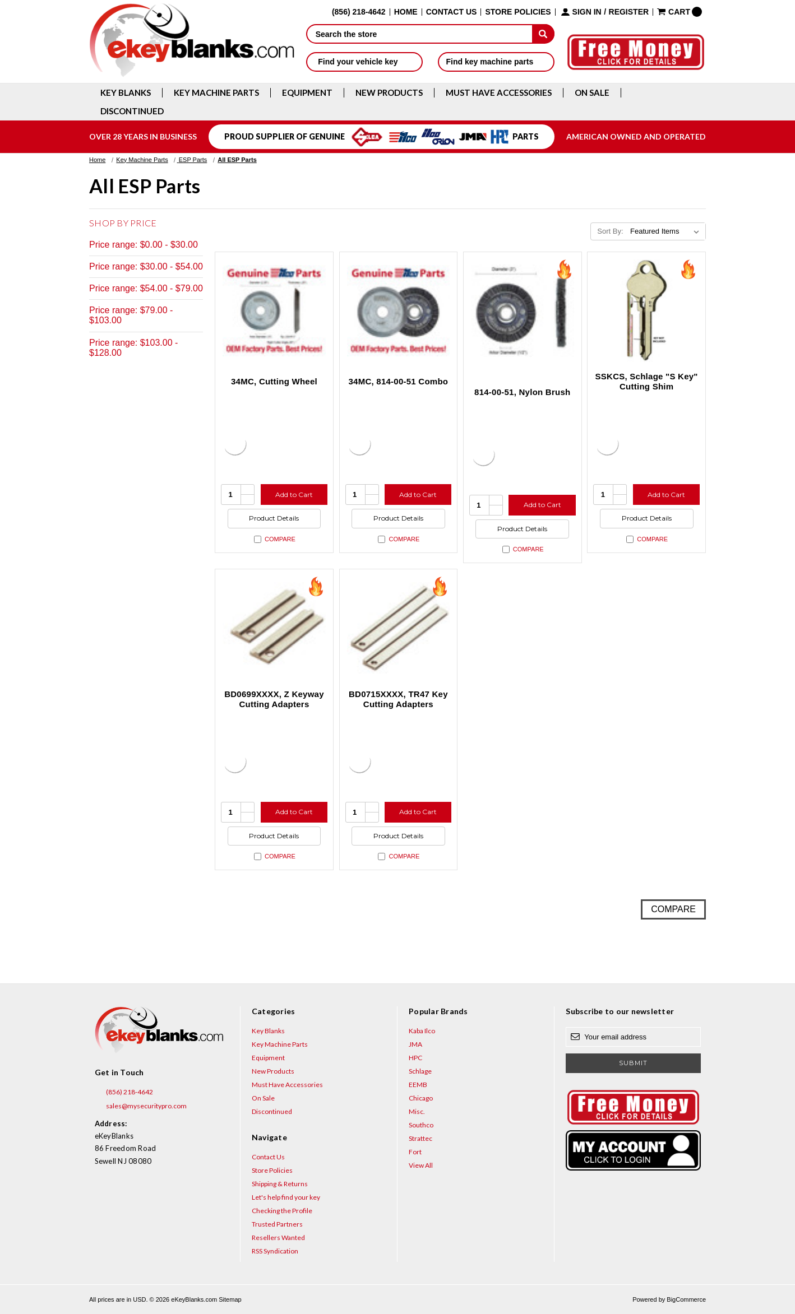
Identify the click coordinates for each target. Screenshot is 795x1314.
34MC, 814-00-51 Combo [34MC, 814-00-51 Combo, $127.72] (398, 381)
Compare (274, 539)
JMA (415, 1044)
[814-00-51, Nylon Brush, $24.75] (522, 311)
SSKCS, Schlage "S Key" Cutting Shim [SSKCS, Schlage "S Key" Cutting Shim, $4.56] (646, 381)
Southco (421, 1125)
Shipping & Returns (280, 1184)
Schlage (420, 1071)
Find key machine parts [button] (496, 61)
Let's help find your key (286, 1197)
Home (406, 12)
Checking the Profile (282, 1210)
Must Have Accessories (499, 92)
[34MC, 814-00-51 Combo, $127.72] (398, 311)
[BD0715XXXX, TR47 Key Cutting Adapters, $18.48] (398, 628)
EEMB (418, 1084)
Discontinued (132, 111)
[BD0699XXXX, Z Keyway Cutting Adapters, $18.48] (274, 628)
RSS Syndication (275, 1251)
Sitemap (230, 1299)
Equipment (307, 92)
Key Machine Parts (216, 92)
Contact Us (451, 12)
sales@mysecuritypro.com (141, 1106)
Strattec (420, 1138)
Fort (415, 1152)
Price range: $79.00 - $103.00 (131, 315)
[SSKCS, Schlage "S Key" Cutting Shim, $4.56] (646, 311)
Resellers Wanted (278, 1237)
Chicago (421, 1098)
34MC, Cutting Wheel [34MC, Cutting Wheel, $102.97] (274, 381)
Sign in (587, 12)
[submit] (543, 33)
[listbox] (666, 231)
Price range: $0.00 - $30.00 (143, 244)
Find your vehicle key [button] (364, 61)
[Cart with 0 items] (679, 12)
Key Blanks (125, 92)
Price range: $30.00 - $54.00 (146, 266)
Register (629, 12)
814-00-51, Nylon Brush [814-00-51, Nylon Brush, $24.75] (522, 392)
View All (421, 1165)
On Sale (592, 92)
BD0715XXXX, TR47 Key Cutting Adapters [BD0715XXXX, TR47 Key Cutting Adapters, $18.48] (398, 699)
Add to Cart (294, 494)
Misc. (417, 1111)
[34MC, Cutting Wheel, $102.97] (274, 311)
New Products (389, 92)
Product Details (274, 518)
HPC (415, 1057)
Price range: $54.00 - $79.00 (146, 288)
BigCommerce (686, 1299)
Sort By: (610, 231)
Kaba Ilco (422, 1031)
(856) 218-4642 (124, 1092)
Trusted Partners (277, 1224)
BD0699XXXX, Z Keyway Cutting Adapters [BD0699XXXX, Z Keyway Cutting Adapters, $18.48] (274, 699)
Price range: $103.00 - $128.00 (133, 347)
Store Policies (518, 12)
